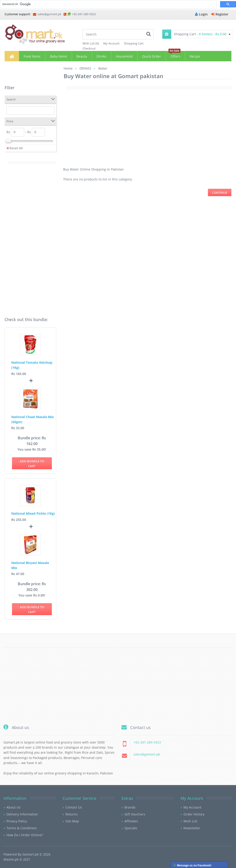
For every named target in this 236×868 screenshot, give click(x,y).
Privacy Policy (16, 821)
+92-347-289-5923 (84, 14)
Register (219, 14)
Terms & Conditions (21, 828)
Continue (219, 193)
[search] (108, 4)
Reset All (14, 148)
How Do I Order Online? (24, 835)
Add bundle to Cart (32, 463)
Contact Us (73, 807)
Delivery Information (22, 814)
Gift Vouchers (134, 814)
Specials (130, 828)
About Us (13, 807)
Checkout (89, 48)
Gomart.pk (30, 854)
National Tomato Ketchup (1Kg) (31, 365)
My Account (111, 43)
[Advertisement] (30, 239)
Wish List (190, 821)
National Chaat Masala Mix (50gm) (32, 419)
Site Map (72, 821)
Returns (71, 814)
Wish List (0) (91, 43)
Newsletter (191, 828)
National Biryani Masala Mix (30, 565)
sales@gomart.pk (47, 14)
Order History (193, 814)
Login (201, 14)
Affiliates (131, 821)
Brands (130, 807)
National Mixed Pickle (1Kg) (33, 513)
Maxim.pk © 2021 (16, 859)
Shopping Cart (134, 43)
